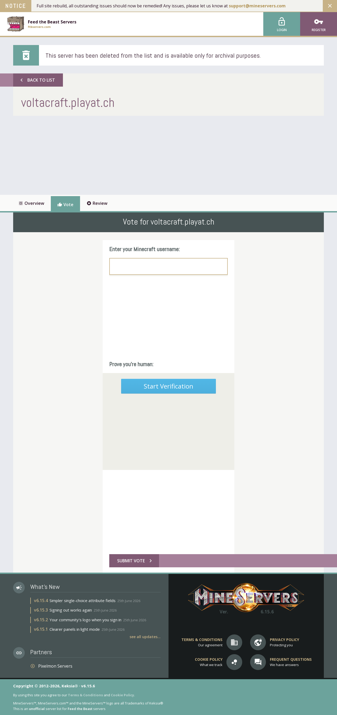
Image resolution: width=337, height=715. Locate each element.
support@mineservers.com (257, 6)
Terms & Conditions (85, 695)
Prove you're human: (131, 364)
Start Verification (168, 386)
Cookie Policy (122, 695)
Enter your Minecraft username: (144, 249)
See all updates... (145, 636)
